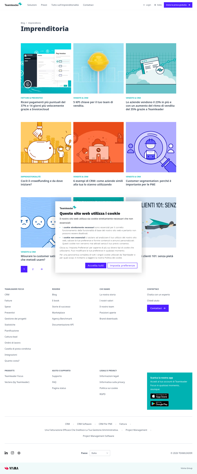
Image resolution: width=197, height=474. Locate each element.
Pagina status (59, 388)
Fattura (123, 423)
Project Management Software (98, 435)
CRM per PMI (105, 423)
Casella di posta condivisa (18, 348)
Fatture (8, 300)
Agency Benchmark (62, 318)
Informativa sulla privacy (112, 382)
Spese (8, 306)
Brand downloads (109, 318)
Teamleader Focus (14, 376)
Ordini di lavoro (13, 342)
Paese (84, 453)
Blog (23, 23)
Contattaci (88, 4)
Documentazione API (63, 324)
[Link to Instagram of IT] (12, 452)
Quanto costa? (12, 360)
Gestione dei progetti (15, 318)
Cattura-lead (11, 336)
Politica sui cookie (109, 388)
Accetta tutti (96, 265)
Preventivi (10, 312)
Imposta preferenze (122, 265)
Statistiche (10, 324)
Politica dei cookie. (113, 258)
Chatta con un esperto (158, 294)
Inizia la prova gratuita (178, 5)
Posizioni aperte (108, 312)
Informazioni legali (109, 376)
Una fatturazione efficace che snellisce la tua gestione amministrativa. (81, 429)
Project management (136, 429)
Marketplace (58, 312)
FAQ (54, 382)
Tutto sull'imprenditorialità (65, 4)
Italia (158, 5)
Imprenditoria (34, 23)
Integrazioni (11, 354)
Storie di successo (61, 306)
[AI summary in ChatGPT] (19, 453)
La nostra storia (108, 294)
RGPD (102, 394)
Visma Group (186, 468)
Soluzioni (32, 4)
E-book (55, 300)
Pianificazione (12, 330)
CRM (7, 294)
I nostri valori (106, 300)
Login (147, 5)
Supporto (57, 376)
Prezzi (44, 4)
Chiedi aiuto (153, 300)
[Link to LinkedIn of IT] (6, 452)
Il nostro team (107, 306)
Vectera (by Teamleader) (17, 382)
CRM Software (84, 423)
